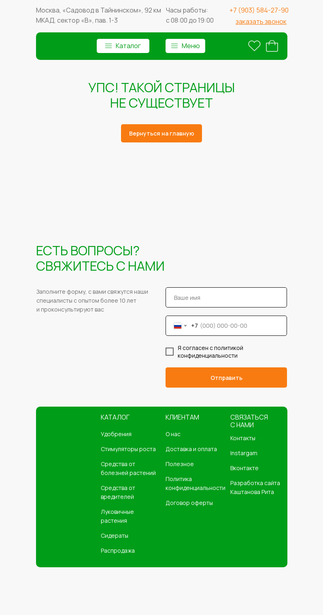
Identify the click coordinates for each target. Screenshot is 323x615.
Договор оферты (189, 503)
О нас (173, 434)
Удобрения (116, 434)
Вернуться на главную (161, 133)
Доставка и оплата (191, 449)
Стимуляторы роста (128, 449)
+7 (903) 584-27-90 (259, 10)
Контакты (242, 438)
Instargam (243, 453)
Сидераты (114, 535)
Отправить (226, 378)
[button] (261, 21)
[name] (226, 297)
